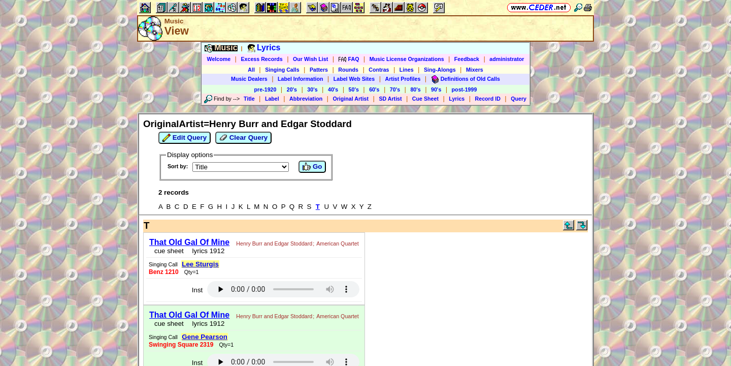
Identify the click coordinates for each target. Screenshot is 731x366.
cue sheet (166, 255)
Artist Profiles (403, 79)
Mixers (474, 70)
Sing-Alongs (440, 70)
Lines (407, 70)
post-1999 (464, 89)
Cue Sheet (425, 99)
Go (312, 167)
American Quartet (167, 248)
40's (333, 89)
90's (436, 89)
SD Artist (390, 99)
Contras (379, 70)
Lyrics (456, 99)
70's (395, 89)
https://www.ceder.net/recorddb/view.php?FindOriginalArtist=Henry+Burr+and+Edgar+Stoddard (365, 313)
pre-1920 (265, 89)
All (251, 70)
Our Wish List (310, 59)
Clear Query (243, 138)
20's (292, 89)
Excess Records (261, 59)
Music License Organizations (407, 59)
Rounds (348, 70)
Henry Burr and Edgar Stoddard (271, 240)
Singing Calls (282, 70)
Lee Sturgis (377, 238)
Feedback (466, 59)
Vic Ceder (361, 325)
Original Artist (351, 99)
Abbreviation (305, 99)
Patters (319, 70)
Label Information (300, 79)
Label (272, 99)
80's (415, 89)
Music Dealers (249, 79)
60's (374, 89)
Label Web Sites (354, 79)
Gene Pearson (382, 268)
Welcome (219, 59)
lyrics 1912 (203, 255)
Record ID (488, 99)
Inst (423, 244)
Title (249, 99)
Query (518, 99)
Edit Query (184, 138)
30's (312, 89)
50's (354, 89)
